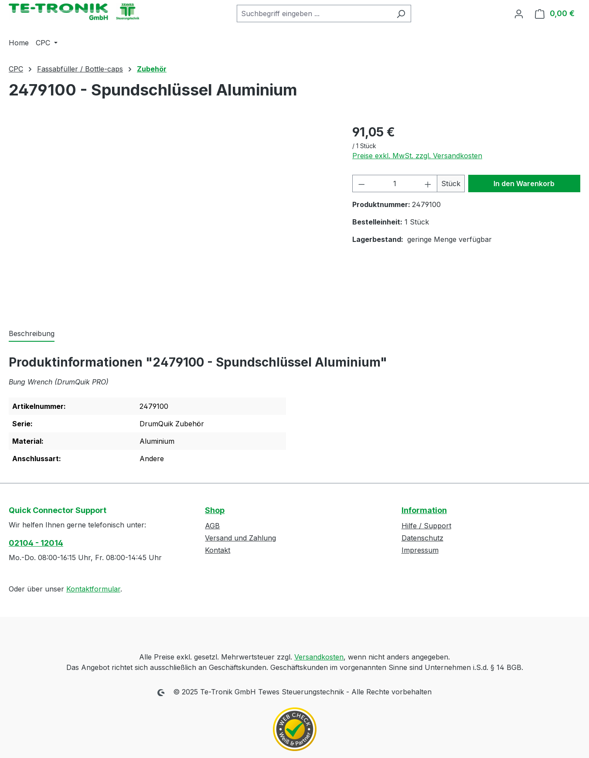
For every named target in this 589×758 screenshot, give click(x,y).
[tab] (31, 334)
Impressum (420, 550)
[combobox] (314, 13)
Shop (215, 510)
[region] (172, 216)
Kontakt (217, 550)
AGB (212, 525)
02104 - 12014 (36, 542)
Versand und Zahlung (240, 538)
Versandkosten (319, 657)
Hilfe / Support (426, 525)
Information (424, 510)
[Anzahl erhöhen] (428, 183)
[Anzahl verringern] (361, 183)
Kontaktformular (93, 589)
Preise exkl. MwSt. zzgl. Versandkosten (417, 155)
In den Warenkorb (524, 183)
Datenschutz (422, 538)
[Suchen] (401, 13)
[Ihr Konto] (518, 13)
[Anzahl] (394, 183)
